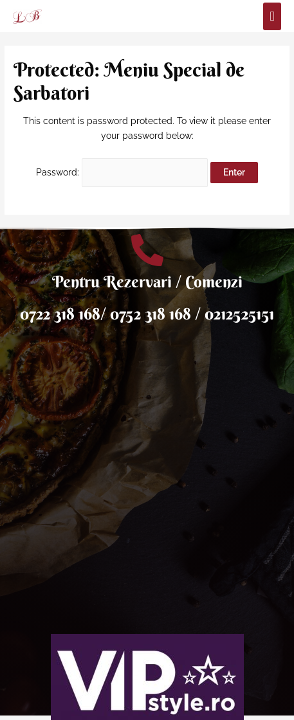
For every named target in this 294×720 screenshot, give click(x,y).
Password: (122, 172)
